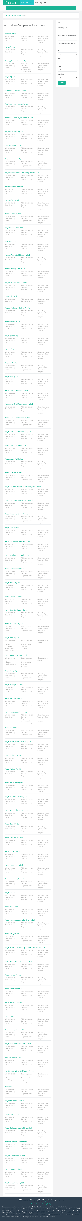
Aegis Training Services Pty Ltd (16, 1030)
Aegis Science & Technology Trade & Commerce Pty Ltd (25, 947)
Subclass (61, 74)
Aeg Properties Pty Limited (15, 1155)
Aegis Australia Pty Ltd (13, 473)
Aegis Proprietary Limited (14, 879)
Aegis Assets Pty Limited (14, 459)
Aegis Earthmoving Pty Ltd (14, 569)
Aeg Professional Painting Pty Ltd (17, 1142)
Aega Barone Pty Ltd (12, 33)
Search (61, 83)
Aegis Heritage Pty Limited (14, 684)
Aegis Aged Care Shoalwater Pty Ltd (18, 431)
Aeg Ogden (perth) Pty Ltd (14, 1114)
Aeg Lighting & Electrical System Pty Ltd (19, 1071)
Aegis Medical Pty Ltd (13, 769)
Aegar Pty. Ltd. (10, 76)
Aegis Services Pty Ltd (13, 975)
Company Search (41, 3)
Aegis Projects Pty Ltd (13, 851)
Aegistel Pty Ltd (10, 1016)
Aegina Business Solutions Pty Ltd (17, 308)
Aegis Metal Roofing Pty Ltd (15, 783)
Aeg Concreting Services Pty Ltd (16, 104)
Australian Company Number (67, 35)
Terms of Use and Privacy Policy (41, 1204)
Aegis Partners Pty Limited (14, 838)
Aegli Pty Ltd (9, 1087)
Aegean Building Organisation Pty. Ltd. (19, 118)
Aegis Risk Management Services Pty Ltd (20, 920)
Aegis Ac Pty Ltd (11, 363)
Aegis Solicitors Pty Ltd (13, 1002)
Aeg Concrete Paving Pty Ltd (15, 90)
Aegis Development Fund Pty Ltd (17, 555)
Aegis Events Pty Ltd (12, 582)
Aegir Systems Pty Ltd (13, 335)
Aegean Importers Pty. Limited (16, 159)
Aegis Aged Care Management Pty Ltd (19, 404)
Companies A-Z (26, 3)
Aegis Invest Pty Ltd (12, 728)
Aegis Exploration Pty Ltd (14, 596)
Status (60, 51)
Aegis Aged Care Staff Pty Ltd (15, 445)
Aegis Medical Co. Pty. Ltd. (14, 755)
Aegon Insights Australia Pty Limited (18, 1128)
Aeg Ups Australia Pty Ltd (14, 1183)
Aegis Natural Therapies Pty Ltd (16, 810)
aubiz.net (8, 15)
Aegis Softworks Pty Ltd (13, 989)
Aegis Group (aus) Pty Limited (16, 655)
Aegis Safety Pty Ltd (12, 934)
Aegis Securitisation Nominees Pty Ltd (19, 961)
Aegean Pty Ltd (10, 241)
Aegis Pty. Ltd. (10, 892)
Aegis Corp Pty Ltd (12, 528)
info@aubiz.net (45, 1202)
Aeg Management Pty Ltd (14, 1100)
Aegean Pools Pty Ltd (13, 214)
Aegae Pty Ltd (10, 47)
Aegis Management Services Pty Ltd (18, 741)
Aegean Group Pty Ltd (13, 145)
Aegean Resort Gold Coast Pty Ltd (17, 255)
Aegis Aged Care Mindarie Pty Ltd (17, 418)
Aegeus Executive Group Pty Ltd (17, 282)
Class (59, 66)
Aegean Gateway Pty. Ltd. (14, 131)
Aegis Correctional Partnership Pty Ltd (19, 541)
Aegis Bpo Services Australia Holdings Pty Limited (23, 486)
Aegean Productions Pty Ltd (15, 227)
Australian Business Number (67, 43)
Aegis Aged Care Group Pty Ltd (16, 390)
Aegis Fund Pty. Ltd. (12, 637)
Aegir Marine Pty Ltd (12, 322)
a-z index (15, 15)
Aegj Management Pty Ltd (14, 1057)
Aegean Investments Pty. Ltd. (15, 186)
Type (59, 59)
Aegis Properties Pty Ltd (14, 865)
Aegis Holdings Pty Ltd (13, 698)
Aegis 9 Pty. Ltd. (11, 349)
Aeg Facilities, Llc (11, 296)
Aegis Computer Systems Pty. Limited (19, 500)
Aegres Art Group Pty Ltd (14, 1169)
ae (22, 15)
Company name (63, 28)
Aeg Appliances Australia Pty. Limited (18, 61)
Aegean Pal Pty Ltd (12, 200)
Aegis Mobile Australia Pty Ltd (16, 796)
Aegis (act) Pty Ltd (11, 377)
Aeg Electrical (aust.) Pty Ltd (15, 269)
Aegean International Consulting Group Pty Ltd (22, 172)
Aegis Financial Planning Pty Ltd (16, 610)
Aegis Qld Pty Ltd (11, 906)
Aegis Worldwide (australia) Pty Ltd (18, 1043)
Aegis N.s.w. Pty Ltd (12, 824)
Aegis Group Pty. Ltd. (13, 671)
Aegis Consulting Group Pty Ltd (16, 514)
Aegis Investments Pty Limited (16, 712)
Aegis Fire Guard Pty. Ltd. (14, 624)
